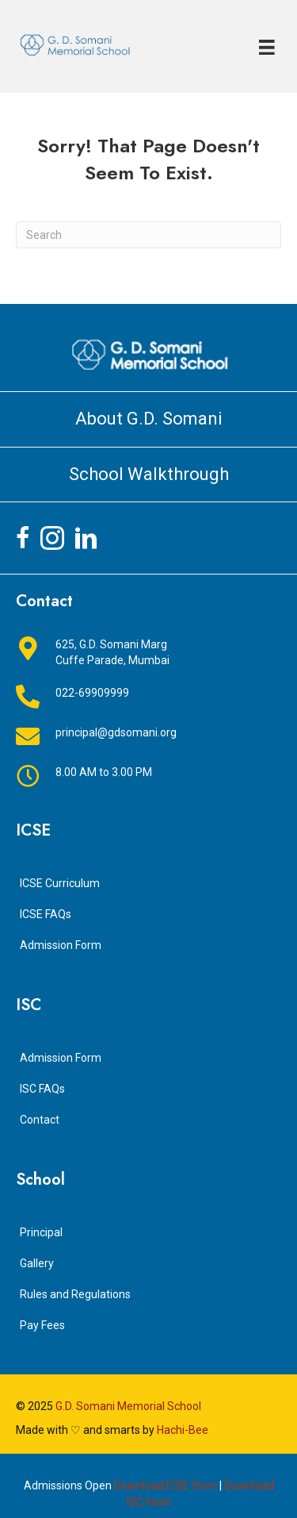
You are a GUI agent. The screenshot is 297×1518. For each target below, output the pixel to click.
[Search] (148, 234)
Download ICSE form (165, 1485)
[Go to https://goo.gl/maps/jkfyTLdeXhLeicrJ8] (148, 652)
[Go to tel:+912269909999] (148, 697)
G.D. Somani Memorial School (128, 1406)
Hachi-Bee (182, 1430)
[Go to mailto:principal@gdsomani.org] (148, 736)
